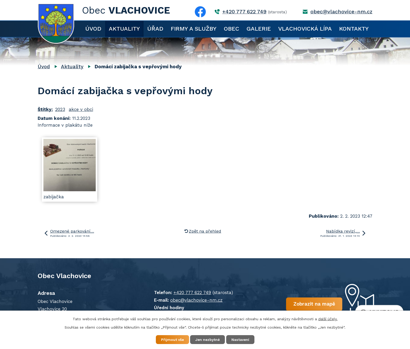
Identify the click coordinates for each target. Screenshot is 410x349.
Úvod (93, 28)
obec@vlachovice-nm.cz (341, 12)
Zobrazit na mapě (309, 304)
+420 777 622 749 (244, 12)
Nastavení (241, 339)
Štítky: (45, 109)
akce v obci (81, 109)
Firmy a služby (194, 28)
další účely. (328, 319)
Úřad (155, 28)
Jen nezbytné (207, 339)
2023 (60, 109)
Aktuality (124, 28)
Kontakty (354, 28)
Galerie (259, 28)
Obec (231, 28)
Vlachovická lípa (305, 28)
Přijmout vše (171, 339)
